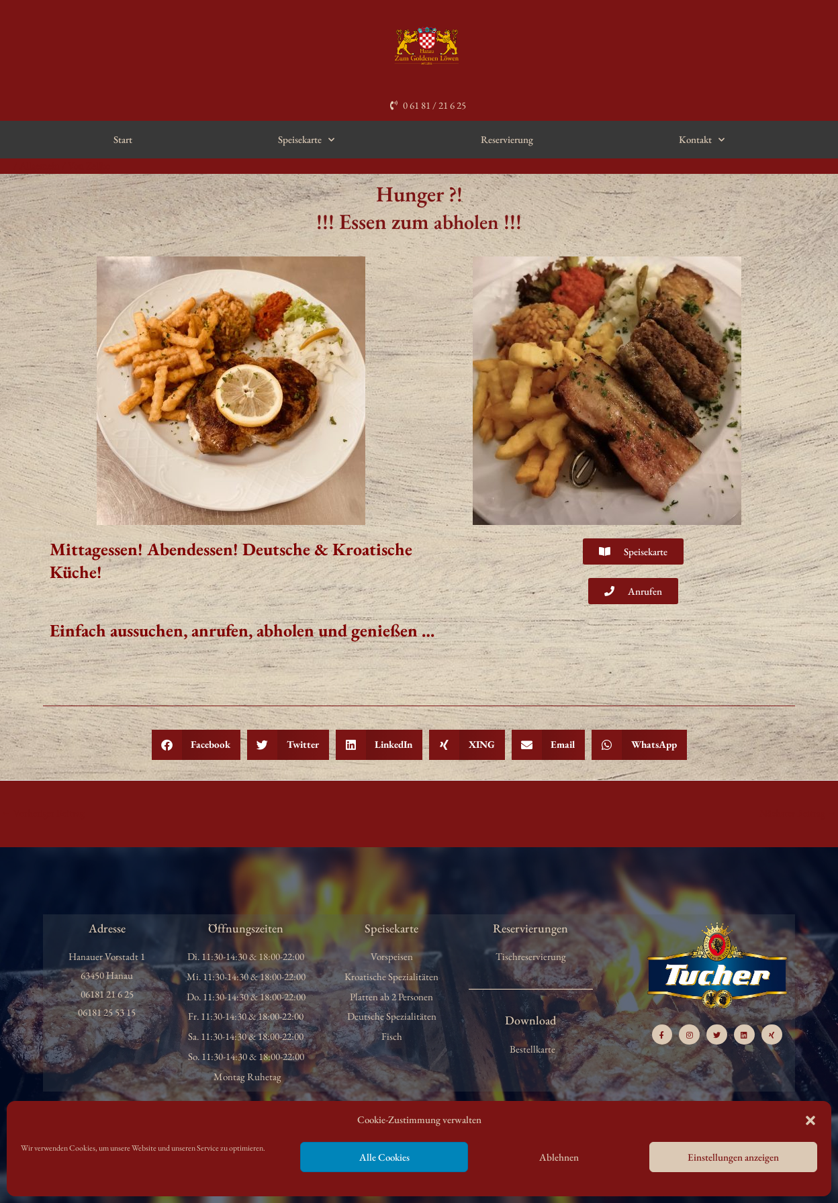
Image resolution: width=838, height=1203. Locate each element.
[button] (810, 1120)
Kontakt (702, 140)
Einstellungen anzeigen (733, 1157)
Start (122, 139)
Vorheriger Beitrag (43, 812)
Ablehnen (559, 1157)
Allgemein (39, 165)
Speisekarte (306, 140)
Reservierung (507, 139)
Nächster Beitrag (798, 812)
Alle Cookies (384, 1157)
